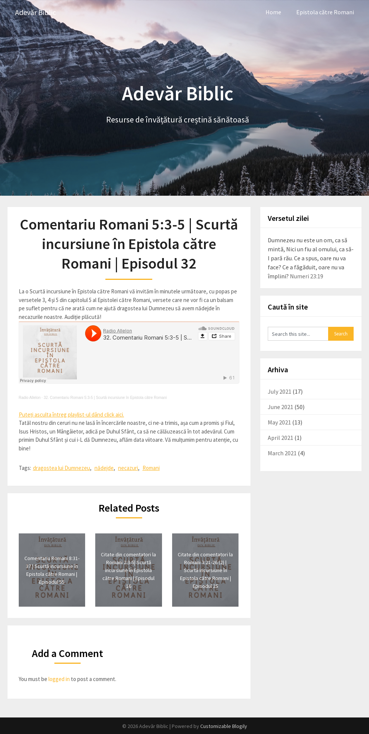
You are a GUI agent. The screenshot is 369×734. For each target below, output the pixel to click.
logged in (59, 679)
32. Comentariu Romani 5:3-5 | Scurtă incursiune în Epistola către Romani (105, 398)
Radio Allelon (29, 398)
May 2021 (279, 422)
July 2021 (279, 391)
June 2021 (280, 407)
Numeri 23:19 (306, 276)
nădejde (104, 467)
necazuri (128, 467)
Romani (151, 467)
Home (273, 12)
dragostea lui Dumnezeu (61, 467)
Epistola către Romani (325, 12)
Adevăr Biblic (35, 12)
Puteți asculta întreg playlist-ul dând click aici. (71, 414)
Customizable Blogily (223, 726)
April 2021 (280, 437)
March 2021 (282, 453)
